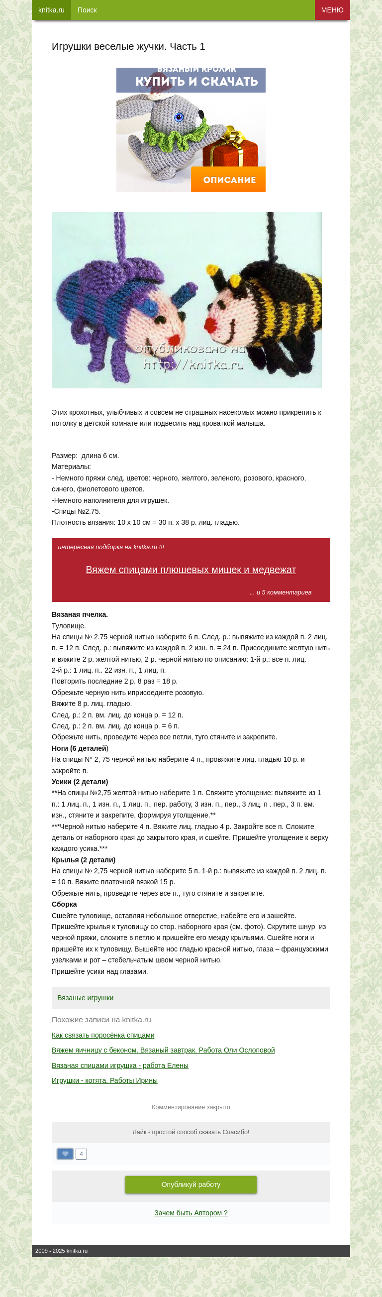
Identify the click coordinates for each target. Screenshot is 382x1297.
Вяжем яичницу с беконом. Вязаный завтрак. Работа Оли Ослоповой (163, 1050)
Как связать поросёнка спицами (103, 1035)
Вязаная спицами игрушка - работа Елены (120, 1065)
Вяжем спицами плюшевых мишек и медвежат (191, 569)
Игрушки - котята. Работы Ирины (105, 1080)
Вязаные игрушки (85, 998)
